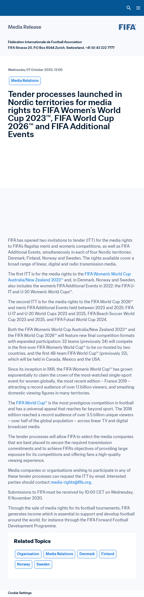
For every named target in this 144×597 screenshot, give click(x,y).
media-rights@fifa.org (71, 482)
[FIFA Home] (13, 8)
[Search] (128, 8)
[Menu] (138, 8)
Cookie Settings (20, 593)
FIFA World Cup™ (31, 402)
